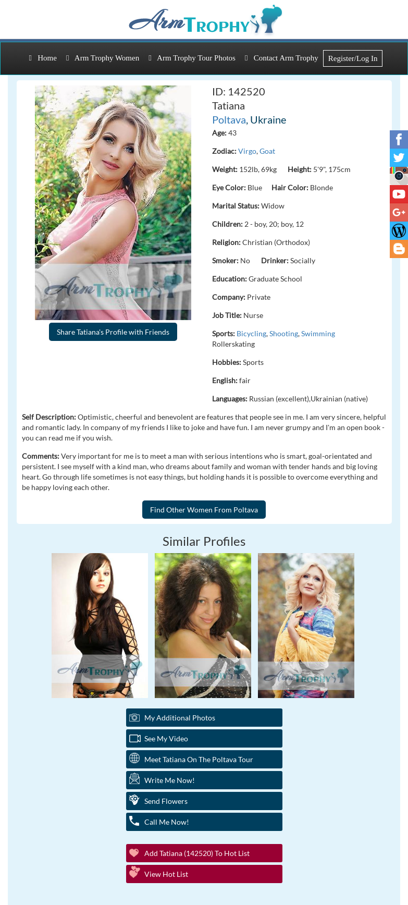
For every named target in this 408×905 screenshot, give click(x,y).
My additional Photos (179, 717)
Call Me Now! (166, 821)
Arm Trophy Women (102, 58)
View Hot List (166, 874)
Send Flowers (166, 801)
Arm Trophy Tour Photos (192, 58)
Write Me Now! (169, 780)
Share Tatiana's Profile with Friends (113, 331)
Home (43, 58)
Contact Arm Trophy (281, 58)
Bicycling (251, 333)
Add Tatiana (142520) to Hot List (197, 853)
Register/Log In (353, 58)
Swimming (318, 333)
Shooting (283, 333)
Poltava (229, 119)
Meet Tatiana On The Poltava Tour (198, 759)
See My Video (166, 738)
